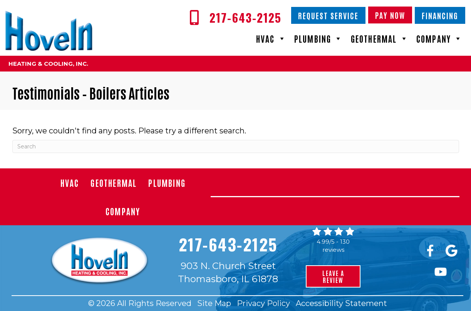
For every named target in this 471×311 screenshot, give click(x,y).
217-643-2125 (228, 244)
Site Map (214, 303)
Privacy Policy (263, 303)
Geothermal (380, 38)
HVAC (271, 38)
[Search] (235, 146)
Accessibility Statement (341, 303)
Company (439, 38)
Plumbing (318, 38)
